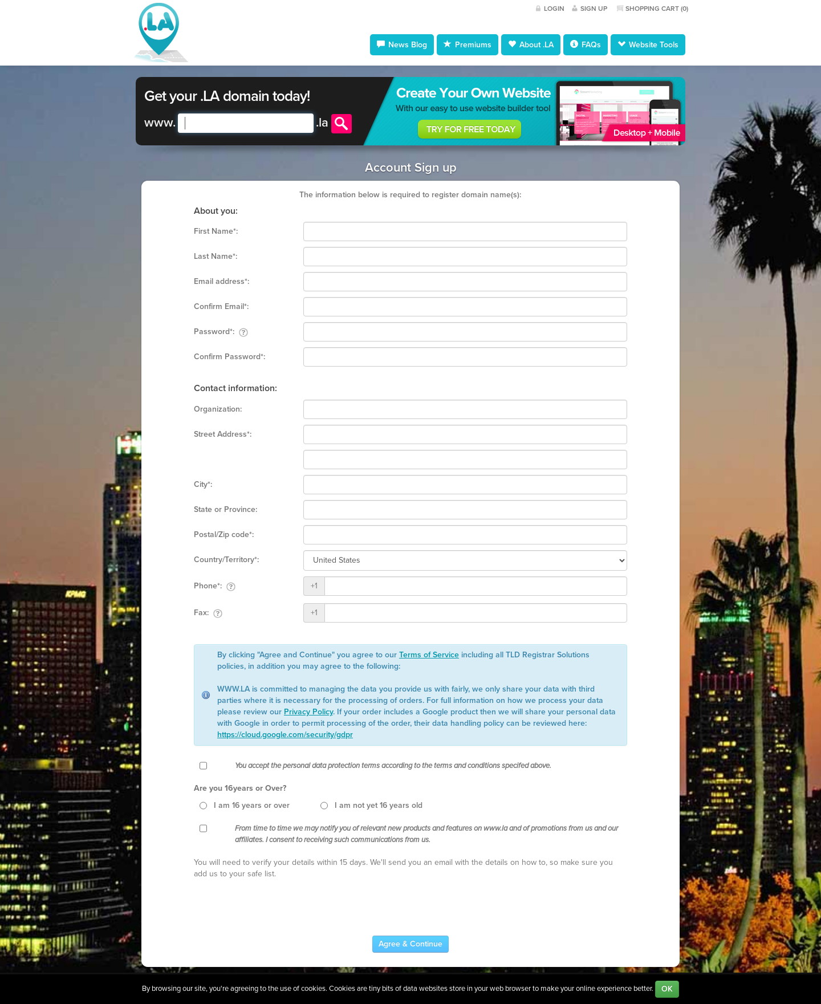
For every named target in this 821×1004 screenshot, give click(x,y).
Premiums (467, 44)
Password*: (221, 332)
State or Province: (225, 509)
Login (554, 9)
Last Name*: (215, 256)
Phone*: (214, 586)
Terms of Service (429, 655)
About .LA (531, 44)
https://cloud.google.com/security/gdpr (285, 734)
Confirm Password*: (229, 356)
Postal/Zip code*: (224, 534)
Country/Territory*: (226, 559)
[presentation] (280, 907)
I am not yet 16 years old (378, 805)
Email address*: (221, 281)
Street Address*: (222, 434)
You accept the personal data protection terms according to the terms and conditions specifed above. (393, 765)
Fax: (208, 613)
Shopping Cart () (656, 9)
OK (667, 989)
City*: (203, 484)
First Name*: (216, 231)
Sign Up (593, 9)
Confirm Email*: (221, 306)
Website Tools (647, 44)
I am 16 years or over (252, 805)
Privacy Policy (308, 712)
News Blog (402, 44)
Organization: (218, 409)
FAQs (585, 44)
